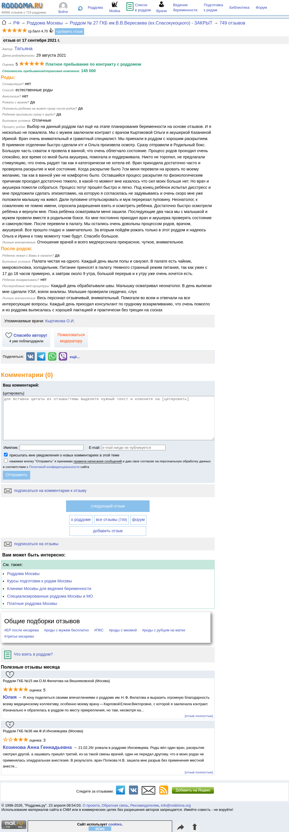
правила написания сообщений (98, 461)
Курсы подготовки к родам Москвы (39, 581)
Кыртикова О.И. (60, 321)
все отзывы (111, 519)
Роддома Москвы (23, 573)
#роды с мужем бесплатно (66, 630)
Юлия (10, 697)
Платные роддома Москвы (32, 603)
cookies (115, 824)
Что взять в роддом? (28, 654)
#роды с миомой (123, 630)
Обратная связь (115, 805)
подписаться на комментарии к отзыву (45, 490)
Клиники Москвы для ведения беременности (49, 588)
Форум (261, 7)
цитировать (13, 393)
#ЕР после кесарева (21, 630)
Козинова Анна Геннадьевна (38, 747)
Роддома (95, 7)
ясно (100, 828)
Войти (63, 12)
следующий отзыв (108, 506)
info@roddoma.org (176, 805)
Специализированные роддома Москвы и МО (50, 596)
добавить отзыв (108, 531)
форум (138, 519)
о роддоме (81, 519)
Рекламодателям (144, 805)
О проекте (91, 805)
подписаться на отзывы (31, 544)
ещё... (75, 357)
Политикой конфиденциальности (54, 467)
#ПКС (99, 630)
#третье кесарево (19, 636)
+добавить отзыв (69, 32)
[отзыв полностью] (199, 716)
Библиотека (239, 7)
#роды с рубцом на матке (163, 630)
